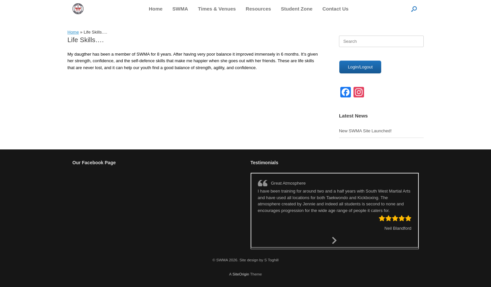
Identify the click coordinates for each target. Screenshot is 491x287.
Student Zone (297, 9)
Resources (258, 9)
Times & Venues (217, 9)
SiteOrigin (240, 274)
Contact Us (335, 9)
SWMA (180, 9)
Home (156, 9)
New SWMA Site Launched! (365, 130)
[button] (414, 8)
